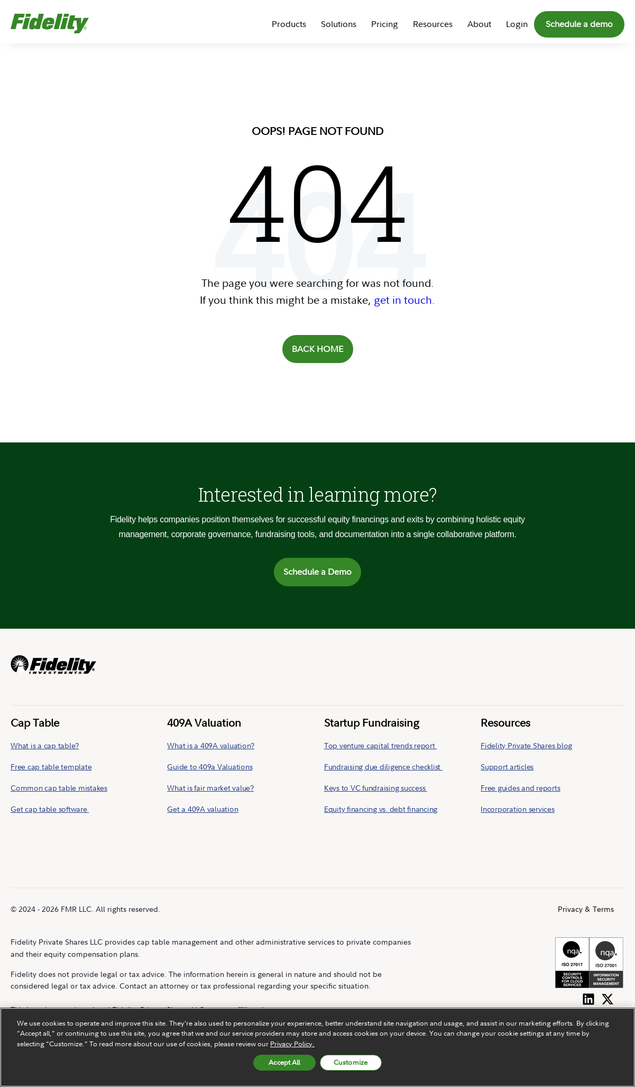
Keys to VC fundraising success (375, 788)
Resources (433, 24)
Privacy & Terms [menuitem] (586, 909)
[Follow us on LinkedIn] (588, 997)
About (479, 24)
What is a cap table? (45, 745)
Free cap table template (51, 767)
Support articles (507, 767)
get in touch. (404, 300)
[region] (317, 1047)
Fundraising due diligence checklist (383, 767)
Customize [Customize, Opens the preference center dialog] (350, 1062)
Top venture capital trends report (380, 745)
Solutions (338, 24)
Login (517, 24)
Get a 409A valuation (202, 809)
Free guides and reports (520, 788)
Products (289, 24)
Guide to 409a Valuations (209, 767)
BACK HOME (318, 349)
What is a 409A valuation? (210, 745)
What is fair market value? (210, 788)
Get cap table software (50, 809)
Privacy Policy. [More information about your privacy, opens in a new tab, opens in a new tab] (292, 1043)
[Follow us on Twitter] (607, 997)
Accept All (284, 1062)
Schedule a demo (579, 24)
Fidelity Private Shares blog (526, 745)
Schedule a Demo (317, 571)
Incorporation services (518, 809)
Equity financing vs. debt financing (380, 809)
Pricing (384, 24)
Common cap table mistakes (59, 788)
